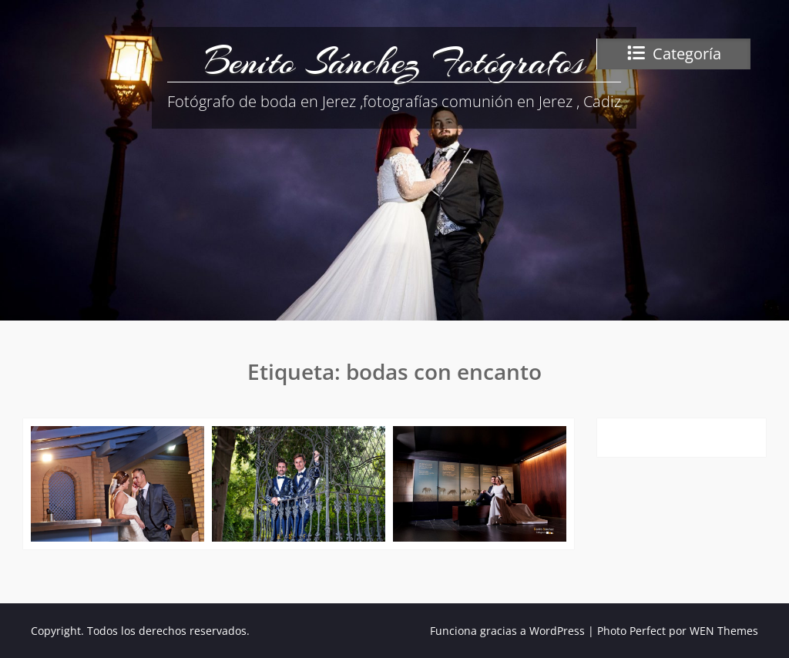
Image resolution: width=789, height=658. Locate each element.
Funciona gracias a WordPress (507, 630)
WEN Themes (724, 630)
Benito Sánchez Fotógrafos (394, 61)
